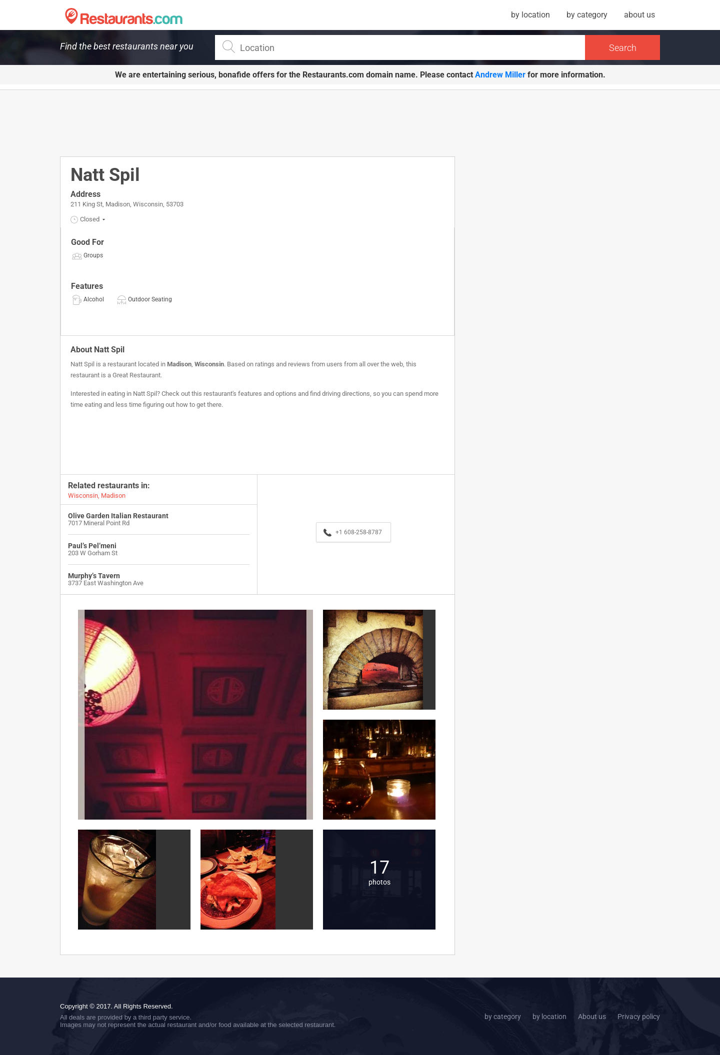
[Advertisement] (258, 122)
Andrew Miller (500, 74)
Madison (179, 364)
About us (592, 1017)
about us (639, 14)
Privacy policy (639, 1017)
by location (530, 14)
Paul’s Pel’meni (92, 546)
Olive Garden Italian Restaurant (118, 516)
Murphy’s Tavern (94, 576)
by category (587, 14)
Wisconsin (209, 364)
